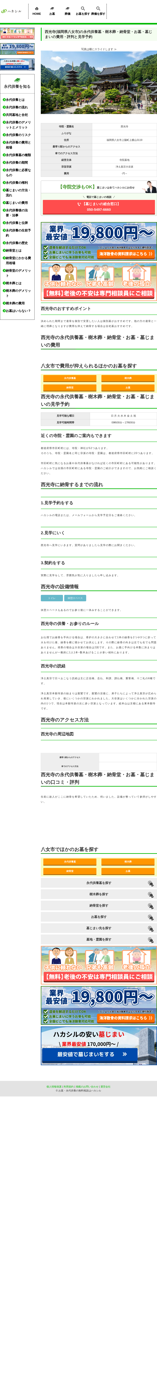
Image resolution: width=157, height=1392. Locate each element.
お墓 (52, 10)
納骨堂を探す (98, 905)
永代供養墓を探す (98, 883)
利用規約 (69, 1086)
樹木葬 (128, 378)
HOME (36, 10)
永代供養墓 (70, 378)
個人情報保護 (54, 1086)
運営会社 (105, 1086)
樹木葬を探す (98, 894)
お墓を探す (83, 10)
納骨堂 (69, 387)
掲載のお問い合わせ (87, 1086)
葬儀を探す (98, 10)
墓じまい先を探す (98, 928)
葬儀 (67, 10)
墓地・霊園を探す (98, 939)
